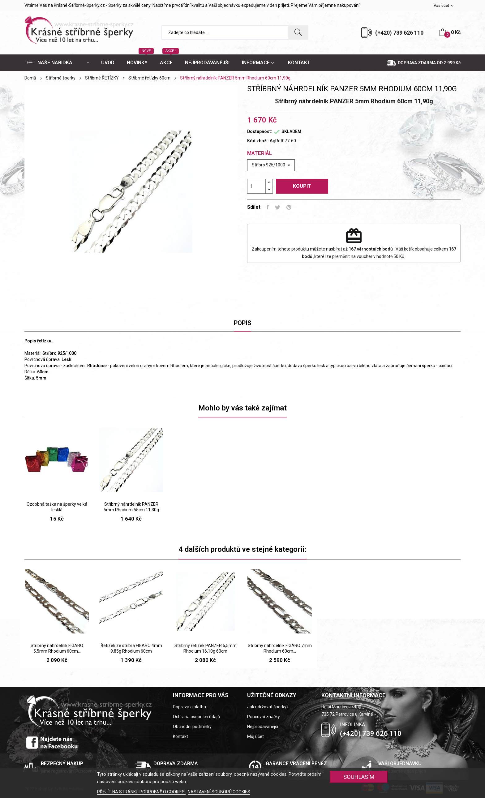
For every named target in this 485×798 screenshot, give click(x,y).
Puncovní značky (263, 716)
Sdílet (268, 207)
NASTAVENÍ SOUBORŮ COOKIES (219, 791)
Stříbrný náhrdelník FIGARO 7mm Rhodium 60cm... (280, 648)
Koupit (302, 186)
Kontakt (180, 736)
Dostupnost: (259, 131)
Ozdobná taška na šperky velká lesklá (57, 507)
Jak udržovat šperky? (268, 706)
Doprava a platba (189, 706)
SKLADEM (291, 131)
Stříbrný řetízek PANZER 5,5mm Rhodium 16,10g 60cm (205, 648)
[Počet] (256, 186)
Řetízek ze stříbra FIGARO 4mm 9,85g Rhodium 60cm (131, 648)
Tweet (277, 207)
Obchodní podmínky (192, 726)
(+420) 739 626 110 (399, 32)
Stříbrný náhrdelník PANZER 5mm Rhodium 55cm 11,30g (131, 507)
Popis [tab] (242, 323)
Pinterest (288, 207)
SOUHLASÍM (359, 777)
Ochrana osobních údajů (196, 716)
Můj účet (255, 736)
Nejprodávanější (262, 726)
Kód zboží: (258, 140)
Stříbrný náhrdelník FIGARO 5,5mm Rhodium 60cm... (57, 648)
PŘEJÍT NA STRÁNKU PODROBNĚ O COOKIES (141, 791)
